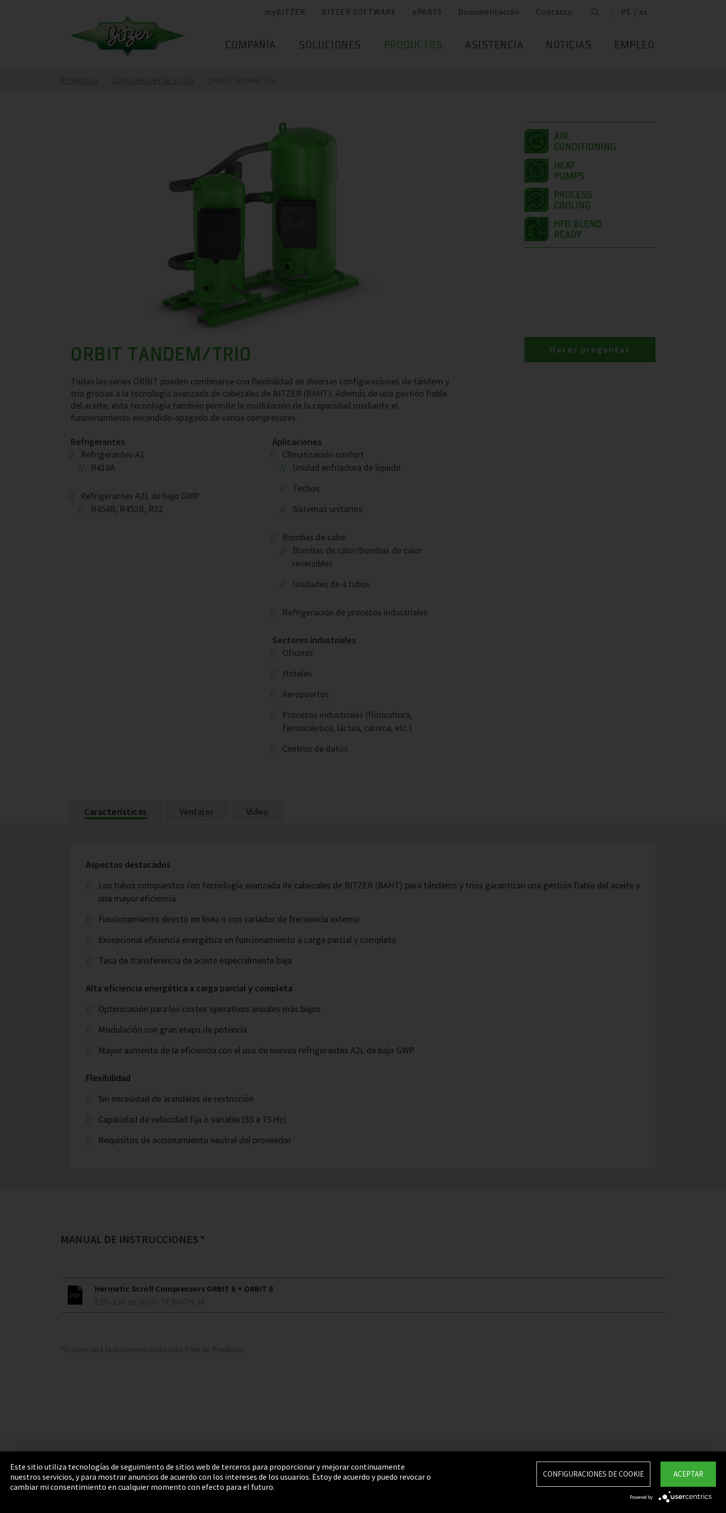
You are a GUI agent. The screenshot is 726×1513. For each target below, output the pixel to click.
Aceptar (688, 1474)
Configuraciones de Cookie (593, 1474)
